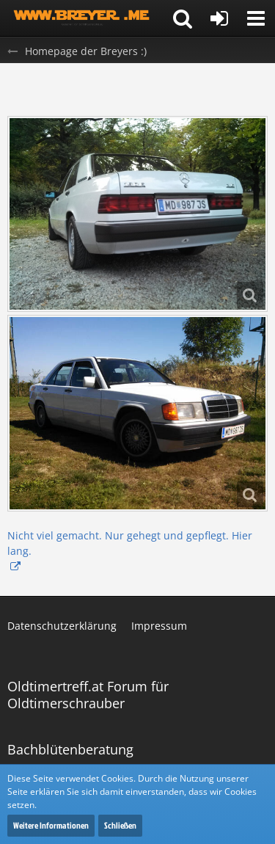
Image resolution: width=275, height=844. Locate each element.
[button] (256, 18)
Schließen (120, 825)
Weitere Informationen (51, 825)
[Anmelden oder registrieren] (219, 18)
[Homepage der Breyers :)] (82, 18)
